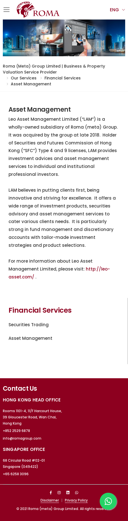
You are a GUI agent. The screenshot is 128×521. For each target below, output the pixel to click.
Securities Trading (28, 325)
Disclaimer (49, 500)
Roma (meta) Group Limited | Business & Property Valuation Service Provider (54, 69)
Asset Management (31, 84)
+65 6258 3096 (16, 474)
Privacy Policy (76, 500)
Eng (114, 10)
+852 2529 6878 (16, 430)
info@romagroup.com (22, 438)
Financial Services (62, 78)
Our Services (24, 78)
